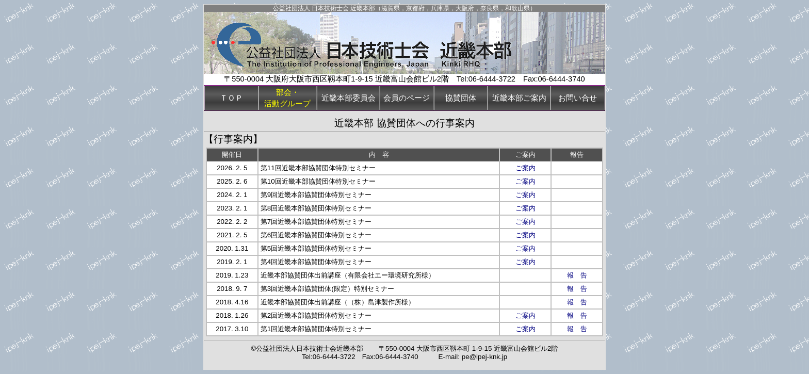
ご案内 (525, 168)
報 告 (577, 275)
